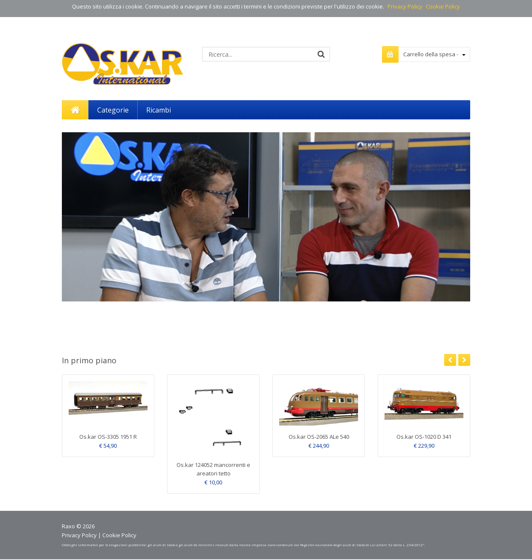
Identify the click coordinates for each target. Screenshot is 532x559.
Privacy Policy (404, 6)
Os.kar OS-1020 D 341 (423, 436)
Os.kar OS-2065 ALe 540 (319, 436)
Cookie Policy (443, 6)
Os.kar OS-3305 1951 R (108, 436)
